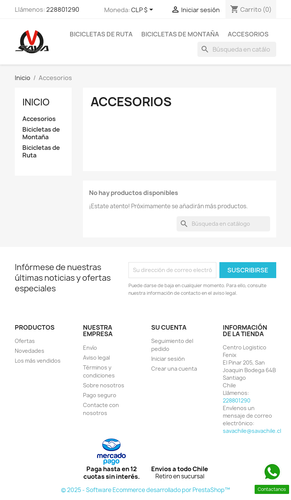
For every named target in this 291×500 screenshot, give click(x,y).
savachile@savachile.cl (252, 430)
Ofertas (25, 340)
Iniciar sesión (168, 358)
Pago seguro (99, 395)
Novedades (29, 350)
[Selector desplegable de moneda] (143, 10)
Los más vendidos (38, 360)
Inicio (36, 102)
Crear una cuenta (174, 368)
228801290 (62, 9)
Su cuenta (168, 327)
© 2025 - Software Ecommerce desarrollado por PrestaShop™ (145, 490)
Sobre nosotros (103, 385)
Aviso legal (96, 357)
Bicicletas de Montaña (180, 34)
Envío (90, 347)
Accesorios (248, 34)
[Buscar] (236, 49)
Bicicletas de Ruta (101, 34)
